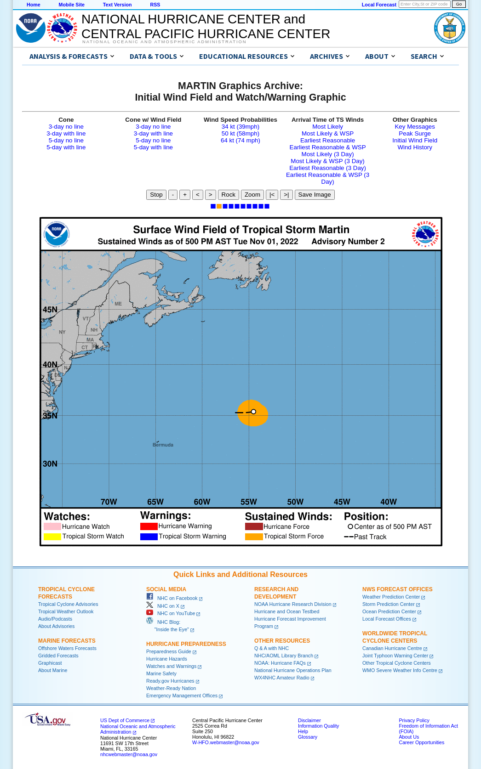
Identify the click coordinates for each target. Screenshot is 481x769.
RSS (155, 4)
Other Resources (282, 641)
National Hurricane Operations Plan (293, 670)
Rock (228, 194)
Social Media (166, 589)
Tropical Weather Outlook (65, 611)
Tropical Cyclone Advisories (68, 604)
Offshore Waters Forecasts (67, 648)
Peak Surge (415, 133)
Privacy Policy (414, 720)
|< (272, 194)
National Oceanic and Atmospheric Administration (164, 42)
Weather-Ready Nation (171, 688)
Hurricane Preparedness (186, 644)
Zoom (252, 194)
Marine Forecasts (67, 641)
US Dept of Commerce (124, 720)
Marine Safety (161, 673)
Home (33, 4)
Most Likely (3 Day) (328, 154)
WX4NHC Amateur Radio (281, 677)
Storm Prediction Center (388, 604)
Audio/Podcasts (55, 619)
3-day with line (66, 133)
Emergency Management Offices (182, 695)
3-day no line (66, 126)
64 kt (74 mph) (240, 140)
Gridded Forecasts (58, 655)
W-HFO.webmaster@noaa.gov (225, 742)
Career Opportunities (421, 742)
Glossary (307, 737)
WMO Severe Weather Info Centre (399, 670)
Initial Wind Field (414, 140)
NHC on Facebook (172, 598)
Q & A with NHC (271, 648)
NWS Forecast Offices (397, 589)
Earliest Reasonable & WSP (328, 147)
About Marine (52, 670)
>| (286, 194)
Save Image (314, 194)
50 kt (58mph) (240, 133)
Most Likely (327, 126)
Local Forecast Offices (386, 619)
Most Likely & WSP (328, 133)
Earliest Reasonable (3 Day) (327, 167)
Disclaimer (309, 720)
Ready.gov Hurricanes (170, 681)
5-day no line (66, 140)
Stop (156, 194)
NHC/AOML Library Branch (283, 655)
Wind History (414, 147)
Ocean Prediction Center (389, 611)
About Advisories (56, 626)
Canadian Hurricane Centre (392, 648)
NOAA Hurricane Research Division (293, 604)
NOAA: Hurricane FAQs (280, 663)
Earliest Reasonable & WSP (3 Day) (327, 178)
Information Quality (318, 726)
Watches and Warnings (171, 666)
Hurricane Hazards (166, 659)
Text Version (117, 4)
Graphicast (50, 663)
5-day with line (66, 147)
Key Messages (415, 126)
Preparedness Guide (168, 651)
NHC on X (162, 606)
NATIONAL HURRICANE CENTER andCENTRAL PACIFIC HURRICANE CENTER (205, 26)
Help (303, 731)
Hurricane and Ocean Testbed (286, 611)
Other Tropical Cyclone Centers (396, 663)
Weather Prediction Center (391, 596)
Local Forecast (379, 4)
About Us (409, 737)
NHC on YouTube (170, 613)
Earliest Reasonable (327, 140)
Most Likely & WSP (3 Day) (327, 161)
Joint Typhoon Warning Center (395, 655)
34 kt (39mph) (240, 126)
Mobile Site (72, 4)
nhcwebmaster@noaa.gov (128, 754)
